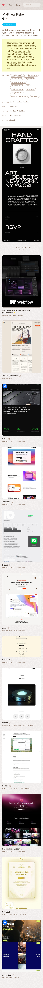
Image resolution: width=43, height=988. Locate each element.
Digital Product (8, 441)
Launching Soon (24, 102)
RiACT (4, 439)
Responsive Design (17, 86)
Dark (20, 115)
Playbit (5, 565)
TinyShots (6, 502)
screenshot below (23, 51)
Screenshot (9, 24)
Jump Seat (6, 975)
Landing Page (14, 102)
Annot (4, 628)
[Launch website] (20, 376)
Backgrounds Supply (11, 849)
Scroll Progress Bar (17, 89)
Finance (23, 914)
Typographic (14, 106)
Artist (13, 75)
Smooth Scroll (30, 89)
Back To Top (21, 75)
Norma (5, 722)
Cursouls (6, 659)
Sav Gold (6, 912)
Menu (10, 5)
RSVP (28, 86)
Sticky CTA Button (16, 93)
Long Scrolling (29, 79)
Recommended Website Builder (12, 315)
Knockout (13, 111)
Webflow (5, 386)
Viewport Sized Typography (19, 96)
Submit (21, 250)
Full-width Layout (16, 79)
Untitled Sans (21, 111)
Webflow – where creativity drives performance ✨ (16, 311)
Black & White (14, 115)
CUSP (6, 18)
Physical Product (29, 725)
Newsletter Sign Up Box (18, 82)
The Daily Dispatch (10, 375)
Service (16, 977)
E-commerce (6, 725)
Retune (5, 786)
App (3, 788)
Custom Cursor (33, 75)
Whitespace (35, 96)
